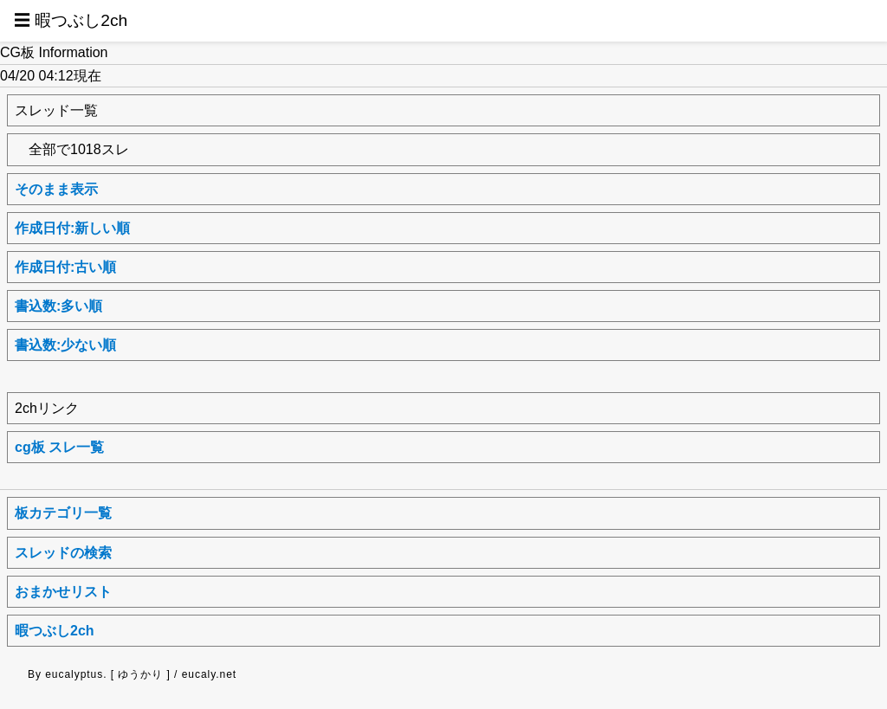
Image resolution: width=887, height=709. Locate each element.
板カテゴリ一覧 (63, 513)
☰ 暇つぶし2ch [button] (70, 20)
